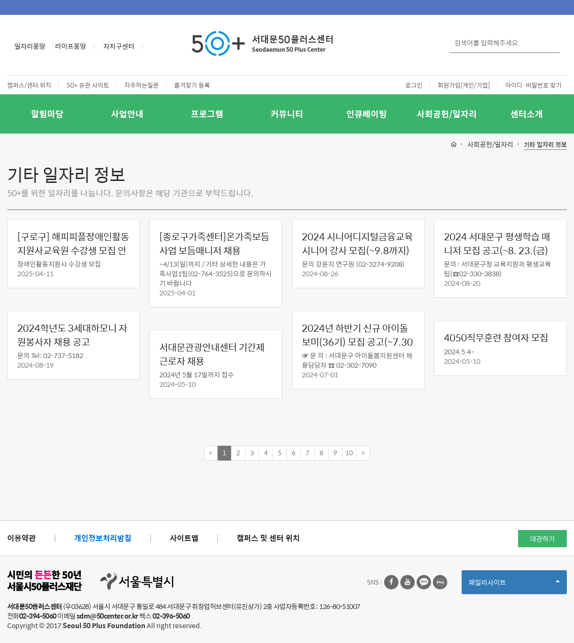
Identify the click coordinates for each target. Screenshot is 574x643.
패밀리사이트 (514, 585)
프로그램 (207, 113)
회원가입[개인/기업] (464, 85)
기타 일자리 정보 (545, 144)
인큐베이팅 (366, 113)
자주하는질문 (141, 85)
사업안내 (127, 113)
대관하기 (542, 538)
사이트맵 (184, 538)
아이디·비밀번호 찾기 (533, 85)
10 (349, 453)
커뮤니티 (287, 113)
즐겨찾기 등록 (192, 85)
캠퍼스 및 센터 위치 (268, 538)
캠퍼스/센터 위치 (29, 85)
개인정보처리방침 (103, 538)
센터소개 (526, 113)
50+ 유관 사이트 (87, 85)
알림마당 (47, 113)
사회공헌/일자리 (447, 113)
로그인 (413, 85)
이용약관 (21, 538)
